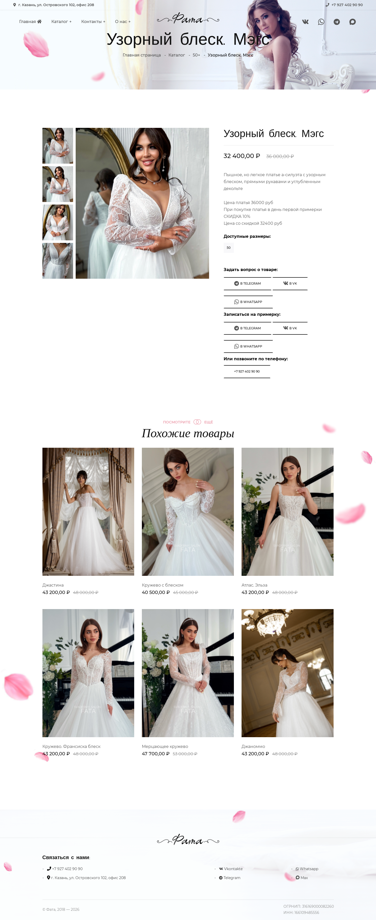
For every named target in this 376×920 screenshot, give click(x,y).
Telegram (230, 878)
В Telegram (247, 283)
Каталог (59, 21)
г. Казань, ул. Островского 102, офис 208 (56, 5)
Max (302, 878)
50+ (196, 55)
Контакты (91, 21)
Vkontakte (231, 869)
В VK (290, 283)
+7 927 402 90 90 (347, 5)
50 (229, 248)
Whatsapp (307, 869)
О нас (121, 21)
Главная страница (142, 55)
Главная (30, 21)
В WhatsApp (248, 301)
